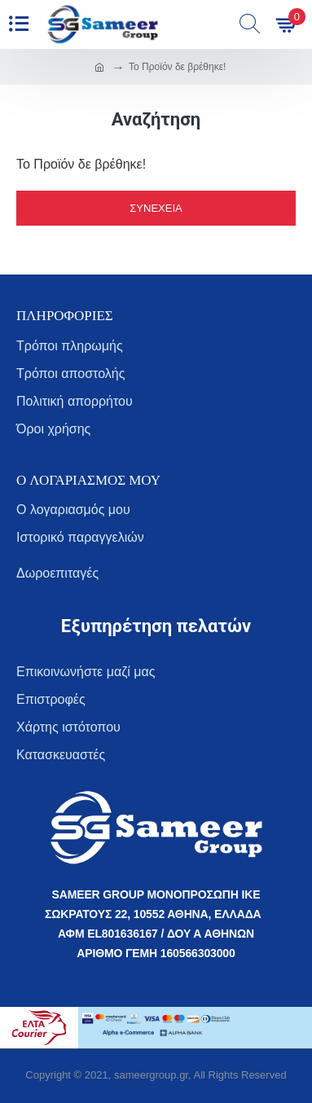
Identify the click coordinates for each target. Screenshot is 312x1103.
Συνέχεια (156, 208)
